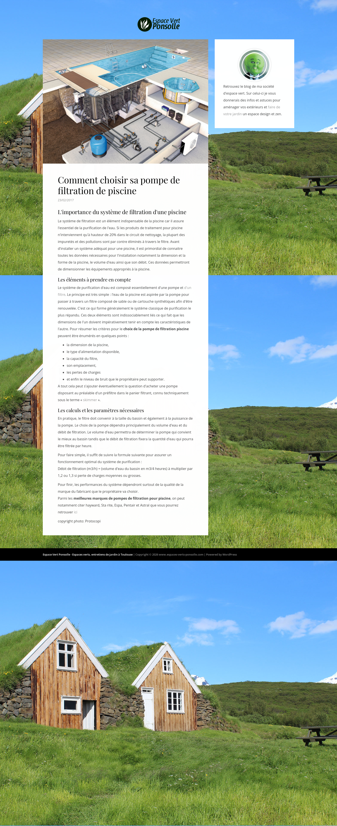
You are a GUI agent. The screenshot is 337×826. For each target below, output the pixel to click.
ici (75, 508)
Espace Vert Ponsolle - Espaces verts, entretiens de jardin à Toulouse (88, 555)
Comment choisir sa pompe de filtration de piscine (119, 181)
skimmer (90, 396)
